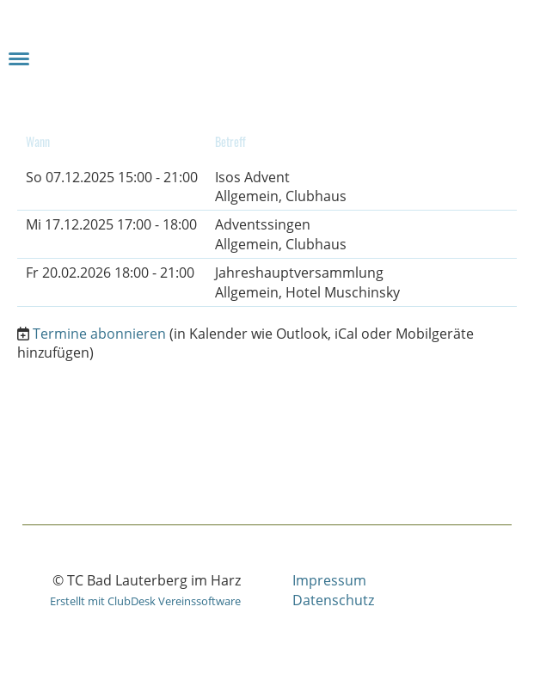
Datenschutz (333, 600)
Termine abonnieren (99, 333)
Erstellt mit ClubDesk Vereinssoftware (145, 601)
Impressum (329, 580)
